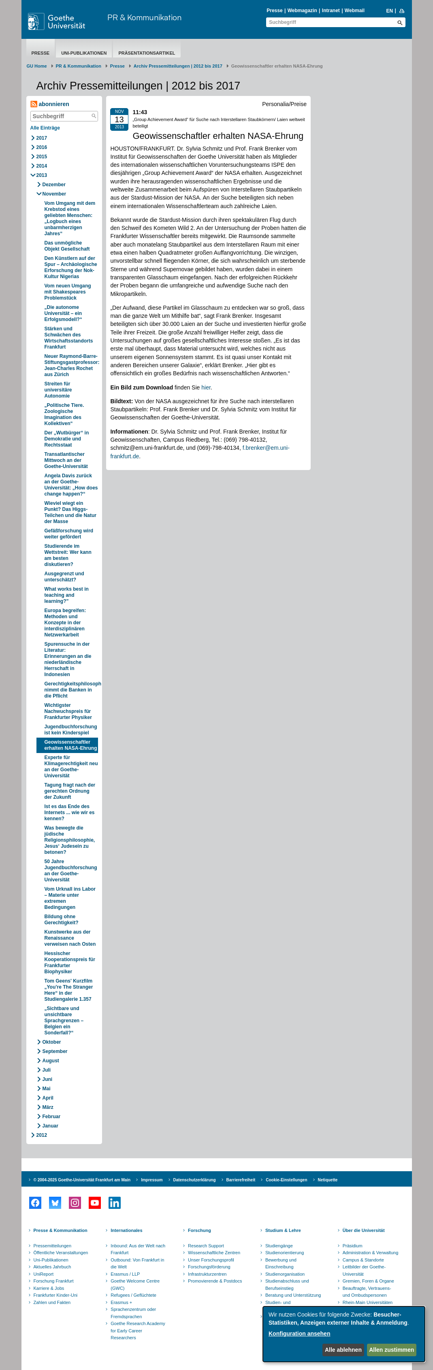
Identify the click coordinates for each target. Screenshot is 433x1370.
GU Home (37, 66)
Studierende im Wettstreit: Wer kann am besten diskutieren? (68, 555)
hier (206, 387)
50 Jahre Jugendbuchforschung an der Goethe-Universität (71, 871)
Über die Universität (364, 1230)
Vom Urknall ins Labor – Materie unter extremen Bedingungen (70, 898)
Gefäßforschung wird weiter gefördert (69, 534)
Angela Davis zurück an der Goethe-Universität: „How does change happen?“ (71, 485)
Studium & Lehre (283, 1230)
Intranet (331, 10)
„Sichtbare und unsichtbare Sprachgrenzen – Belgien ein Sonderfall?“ (64, 1021)
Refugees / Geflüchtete (133, 1295)
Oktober (52, 1042)
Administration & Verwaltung (371, 1252)
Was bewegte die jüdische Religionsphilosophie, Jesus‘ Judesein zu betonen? (70, 840)
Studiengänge (279, 1245)
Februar (52, 1116)
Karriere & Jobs (49, 1288)
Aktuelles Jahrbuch (52, 1266)
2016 (41, 147)
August (51, 1061)
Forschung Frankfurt (54, 1281)
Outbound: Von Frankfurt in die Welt (137, 1263)
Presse (274, 10)
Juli (47, 1070)
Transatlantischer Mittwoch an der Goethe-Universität (66, 460)
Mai (47, 1088)
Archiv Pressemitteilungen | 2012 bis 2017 (178, 66)
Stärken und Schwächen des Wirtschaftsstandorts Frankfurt (69, 338)
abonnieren (49, 104)
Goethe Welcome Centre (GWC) (135, 1285)
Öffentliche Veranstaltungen (61, 1252)
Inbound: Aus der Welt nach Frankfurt (138, 1249)
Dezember (54, 184)
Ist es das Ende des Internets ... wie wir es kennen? (70, 812)
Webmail (355, 10)
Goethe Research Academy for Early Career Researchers (138, 1330)
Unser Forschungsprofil (211, 1259)
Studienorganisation (285, 1274)
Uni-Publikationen (84, 53)
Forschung (199, 1230)
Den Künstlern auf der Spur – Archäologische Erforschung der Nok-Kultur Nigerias (71, 267)
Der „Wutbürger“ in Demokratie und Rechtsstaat (67, 439)
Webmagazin (302, 10)
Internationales (126, 1230)
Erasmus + (121, 1302)
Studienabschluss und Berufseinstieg (287, 1285)
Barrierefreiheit (241, 1180)
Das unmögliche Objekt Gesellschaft (67, 246)
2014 (41, 166)
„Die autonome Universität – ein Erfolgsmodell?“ (63, 313)
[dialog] (344, 1334)
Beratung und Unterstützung (293, 1295)
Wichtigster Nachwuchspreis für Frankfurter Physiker (68, 711)
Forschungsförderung (209, 1266)
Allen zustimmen (391, 1350)
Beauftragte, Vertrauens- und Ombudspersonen (367, 1292)
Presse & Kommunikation (60, 1230)
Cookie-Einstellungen (286, 1180)
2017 (41, 138)
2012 (41, 1135)
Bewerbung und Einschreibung (280, 1263)
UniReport (44, 1274)
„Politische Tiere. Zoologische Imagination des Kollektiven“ (64, 414)
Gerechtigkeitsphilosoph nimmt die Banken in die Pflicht (71, 690)
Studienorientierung (284, 1252)
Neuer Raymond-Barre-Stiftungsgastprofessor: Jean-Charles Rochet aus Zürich (71, 365)
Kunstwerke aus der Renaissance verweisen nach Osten (70, 938)
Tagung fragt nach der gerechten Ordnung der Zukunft (70, 791)
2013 (41, 175)
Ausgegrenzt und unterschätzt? (64, 577)
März (48, 1107)
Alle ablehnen (343, 1350)
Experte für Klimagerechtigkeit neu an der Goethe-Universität (71, 767)
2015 (41, 157)
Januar (50, 1126)
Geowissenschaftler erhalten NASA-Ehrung (71, 745)
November (54, 194)
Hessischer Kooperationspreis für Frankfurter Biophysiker (70, 962)
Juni (48, 1079)
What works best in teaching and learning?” (67, 595)
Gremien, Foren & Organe (368, 1281)
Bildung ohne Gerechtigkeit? (62, 919)
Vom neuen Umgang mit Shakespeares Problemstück (68, 292)
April (48, 1098)
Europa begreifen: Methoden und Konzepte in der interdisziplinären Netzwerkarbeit (65, 623)
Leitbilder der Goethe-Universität (364, 1270)
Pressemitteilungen (53, 1245)
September (55, 1051)
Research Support (206, 1245)
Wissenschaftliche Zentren (214, 1252)
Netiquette (328, 1180)
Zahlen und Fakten (52, 1302)
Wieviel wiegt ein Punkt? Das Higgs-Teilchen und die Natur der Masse (70, 512)
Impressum (151, 1180)
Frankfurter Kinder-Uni (56, 1295)
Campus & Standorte (363, 1259)
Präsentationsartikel (146, 53)
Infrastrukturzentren (207, 1274)
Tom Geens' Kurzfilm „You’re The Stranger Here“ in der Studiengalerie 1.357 (69, 990)
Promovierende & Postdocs (215, 1281)
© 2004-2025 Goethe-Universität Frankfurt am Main (82, 1180)
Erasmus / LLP (125, 1274)
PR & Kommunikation (144, 17)
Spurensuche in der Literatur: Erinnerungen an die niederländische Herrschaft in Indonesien (68, 659)
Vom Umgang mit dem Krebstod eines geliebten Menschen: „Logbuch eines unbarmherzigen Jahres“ (70, 218)
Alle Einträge (45, 128)
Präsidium (353, 1245)
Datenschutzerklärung (194, 1180)
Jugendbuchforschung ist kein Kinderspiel (71, 730)
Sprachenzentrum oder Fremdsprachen (133, 1313)
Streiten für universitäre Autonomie (58, 390)
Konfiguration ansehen (299, 1333)
